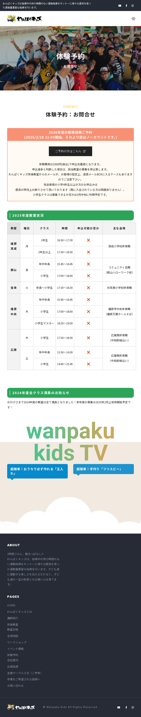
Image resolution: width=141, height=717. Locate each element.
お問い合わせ (15, 685)
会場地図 (12, 636)
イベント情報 (15, 649)
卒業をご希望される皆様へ (23, 679)
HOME (11, 605)
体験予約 (12, 655)
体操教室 (12, 624)
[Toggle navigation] (133, 18)
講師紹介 (12, 618)
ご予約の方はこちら (70, 151)
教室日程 (12, 629)
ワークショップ (16, 642)
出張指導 (12, 666)
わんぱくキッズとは (19, 612)
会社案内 (12, 660)
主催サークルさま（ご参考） (25, 673)
